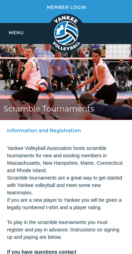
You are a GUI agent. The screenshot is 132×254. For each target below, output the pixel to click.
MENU (16, 32)
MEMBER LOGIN (66, 7)
